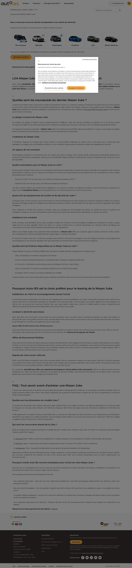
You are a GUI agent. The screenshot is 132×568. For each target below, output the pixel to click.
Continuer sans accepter (89, 59)
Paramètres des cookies (54, 88)
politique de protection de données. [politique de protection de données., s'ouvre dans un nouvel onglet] (54, 82)
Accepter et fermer (76, 88)
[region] (66, 75)
